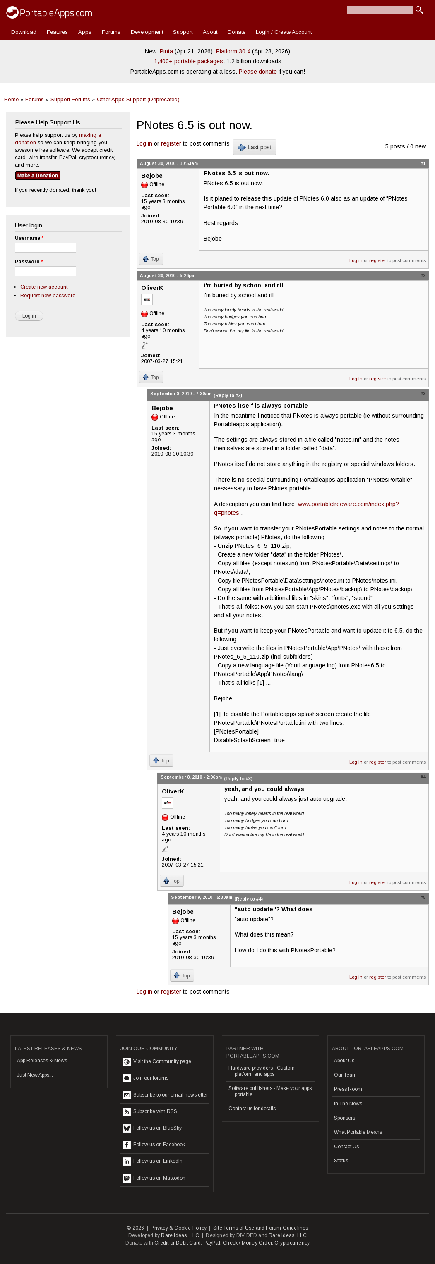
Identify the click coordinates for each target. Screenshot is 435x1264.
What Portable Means (358, 1132)
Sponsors (344, 1118)
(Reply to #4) (248, 898)
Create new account (43, 287)
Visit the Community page (157, 1062)
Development (147, 32)
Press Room (348, 1089)
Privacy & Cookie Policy (179, 1228)
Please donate (258, 71)
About (210, 32)
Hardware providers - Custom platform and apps (261, 1071)
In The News (348, 1103)
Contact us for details (252, 1108)
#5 (423, 897)
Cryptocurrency (292, 1243)
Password (29, 262)
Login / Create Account (284, 32)
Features (57, 32)
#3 (423, 393)
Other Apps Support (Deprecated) (138, 99)
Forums (111, 32)
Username (29, 238)
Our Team (345, 1075)
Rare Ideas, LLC (180, 1235)
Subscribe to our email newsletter (165, 1095)
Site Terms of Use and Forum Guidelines (260, 1228)
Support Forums (70, 99)
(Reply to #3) (238, 778)
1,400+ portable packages (188, 61)
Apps (84, 32)
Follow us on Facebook (154, 1145)
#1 (423, 163)
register (171, 143)
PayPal (212, 1243)
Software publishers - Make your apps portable (270, 1091)
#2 (423, 275)
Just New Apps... (35, 1075)
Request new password (48, 295)
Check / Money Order (247, 1243)
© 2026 (135, 1228)
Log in (144, 143)
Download (23, 32)
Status (341, 1161)
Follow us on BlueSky (152, 1128)
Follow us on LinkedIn (153, 1161)
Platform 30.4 (233, 51)
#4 (423, 776)
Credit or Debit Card (177, 1243)
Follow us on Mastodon (154, 1178)
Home (11, 99)
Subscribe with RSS (150, 1112)
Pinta (166, 51)
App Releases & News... (44, 1060)
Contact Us (346, 1146)
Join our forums (145, 1078)
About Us (344, 1060)
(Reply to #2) (228, 395)
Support (182, 32)
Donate (236, 32)
